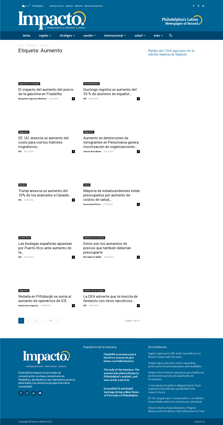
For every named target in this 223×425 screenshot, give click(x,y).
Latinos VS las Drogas (94, 290)
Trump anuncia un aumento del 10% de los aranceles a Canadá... (44, 193)
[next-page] (58, 321)
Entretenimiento (91, 83)
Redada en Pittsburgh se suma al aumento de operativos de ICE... (44, 298)
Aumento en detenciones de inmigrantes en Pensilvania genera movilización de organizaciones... (111, 142)
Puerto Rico (24, 237)
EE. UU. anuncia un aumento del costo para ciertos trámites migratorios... (43, 142)
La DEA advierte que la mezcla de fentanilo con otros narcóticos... (110, 298)
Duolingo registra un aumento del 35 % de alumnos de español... (110, 91)
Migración (23, 132)
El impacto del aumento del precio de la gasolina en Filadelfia (46, 91)
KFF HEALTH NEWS (92, 257)
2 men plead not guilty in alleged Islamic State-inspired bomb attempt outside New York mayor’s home (175, 389)
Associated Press (92, 204)
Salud (86, 185)
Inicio (21, 45)
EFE (84, 98)
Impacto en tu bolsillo (29, 83)
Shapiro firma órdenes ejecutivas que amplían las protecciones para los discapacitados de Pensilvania (176, 376)
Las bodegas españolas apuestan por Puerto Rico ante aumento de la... (45, 248)
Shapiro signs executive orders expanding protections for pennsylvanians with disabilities (175, 365)
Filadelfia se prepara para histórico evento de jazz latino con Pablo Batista (120, 358)
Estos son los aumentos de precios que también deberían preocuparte (107, 248)
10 (50, 320)
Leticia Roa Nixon (92, 151)
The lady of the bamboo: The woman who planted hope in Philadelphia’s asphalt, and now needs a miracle (122, 375)
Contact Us (199, 421)
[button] (171, 36)
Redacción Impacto (28, 305)
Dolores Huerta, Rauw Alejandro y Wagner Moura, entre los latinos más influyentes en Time (176, 409)
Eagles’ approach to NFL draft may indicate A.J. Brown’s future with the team (174, 355)
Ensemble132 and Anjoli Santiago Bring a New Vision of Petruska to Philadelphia (121, 392)
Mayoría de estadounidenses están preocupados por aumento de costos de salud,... (111, 195)
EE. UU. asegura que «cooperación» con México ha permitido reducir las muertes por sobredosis (176, 400)
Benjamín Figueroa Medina (32, 98)
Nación (22, 185)
